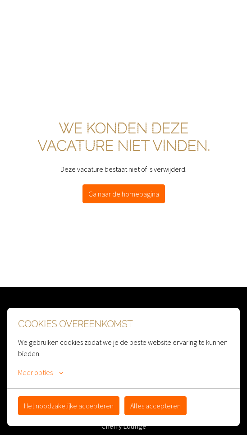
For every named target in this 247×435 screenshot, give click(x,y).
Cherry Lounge (123, 425)
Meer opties (40, 372)
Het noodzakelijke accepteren (69, 405)
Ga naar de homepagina (123, 193)
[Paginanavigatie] (226, 18)
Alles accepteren (155, 405)
